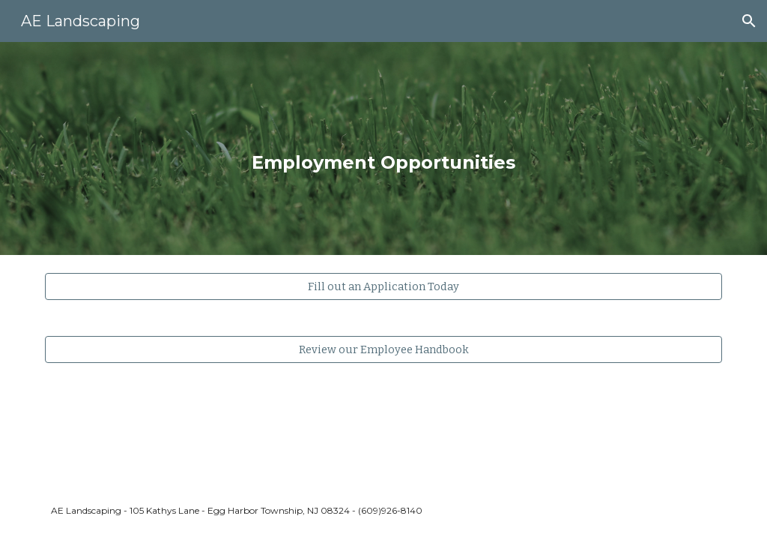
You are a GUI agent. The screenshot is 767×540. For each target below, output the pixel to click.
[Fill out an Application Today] (384, 286)
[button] (749, 21)
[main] (383, 148)
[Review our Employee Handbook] (384, 349)
